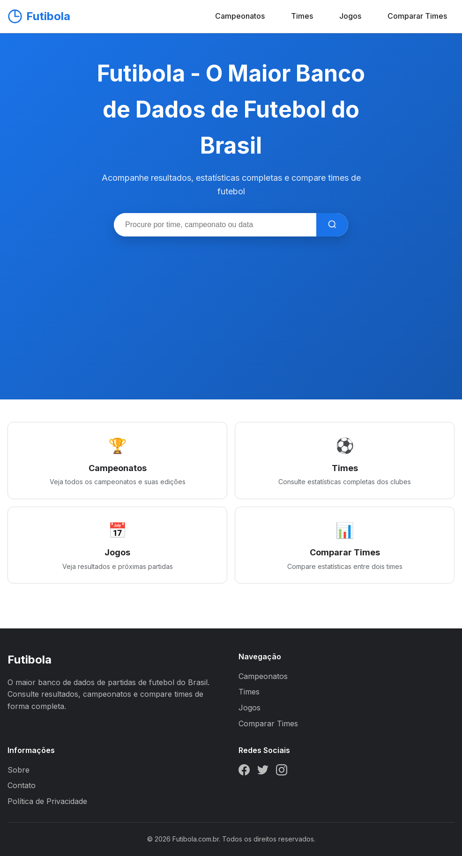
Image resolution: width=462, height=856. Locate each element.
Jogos (350, 16)
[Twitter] (262, 771)
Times (302, 16)
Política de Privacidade (47, 801)
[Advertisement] (231, 306)
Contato (21, 785)
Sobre (18, 770)
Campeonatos (240, 16)
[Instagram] (281, 771)
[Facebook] (244, 771)
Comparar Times (417, 16)
